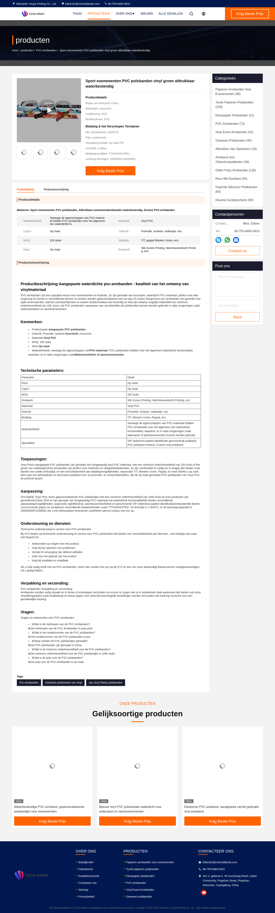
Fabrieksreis (85, 869)
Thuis (77, 13)
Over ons (125, 13)
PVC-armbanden (46, 50)
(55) (231, 178)
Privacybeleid (86, 896)
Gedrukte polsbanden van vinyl (63, 682)
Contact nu (237, 251)
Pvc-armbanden (28, 682)
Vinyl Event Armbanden (140, 889)
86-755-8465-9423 (117, 3)
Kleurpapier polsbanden (140, 876)
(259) (234, 105)
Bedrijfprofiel (85, 862)
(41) (234, 132)
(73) (230, 123)
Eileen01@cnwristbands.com (80, 3)
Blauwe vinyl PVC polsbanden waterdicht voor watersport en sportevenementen (130, 809)
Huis (15, 50)
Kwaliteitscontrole (88, 876)
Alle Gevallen (171, 13)
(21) (234, 115)
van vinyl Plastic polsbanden (105, 682)
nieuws (147, 13)
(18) (236, 149)
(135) (235, 170)
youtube (204, 892)
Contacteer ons (87, 882)
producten (27, 50)
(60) (236, 189)
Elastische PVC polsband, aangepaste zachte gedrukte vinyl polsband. (221, 809)
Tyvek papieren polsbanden (142, 869)
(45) (233, 140)
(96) (233, 92)
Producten (99, 13)
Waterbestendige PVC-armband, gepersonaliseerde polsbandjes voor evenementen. (49, 809)
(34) (232, 159)
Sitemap (83, 889)
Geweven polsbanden (139, 896)
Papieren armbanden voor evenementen (150, 862)
